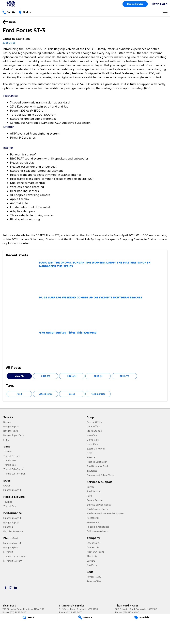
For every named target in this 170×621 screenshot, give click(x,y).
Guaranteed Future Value (100, 475)
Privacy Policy (94, 576)
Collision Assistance (97, 531)
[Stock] (28, 617)
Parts (89, 495)
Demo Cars (93, 439)
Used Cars (92, 444)
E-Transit (8, 551)
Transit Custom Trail (14, 473)
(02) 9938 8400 (18, 612)
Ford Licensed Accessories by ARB (105, 513)
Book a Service (135, 4)
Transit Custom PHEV (14, 556)
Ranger (7, 422)
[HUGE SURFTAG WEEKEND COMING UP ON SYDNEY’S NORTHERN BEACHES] (85, 311)
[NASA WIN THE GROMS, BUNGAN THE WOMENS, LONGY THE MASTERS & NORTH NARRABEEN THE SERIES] (85, 276)
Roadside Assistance (98, 526)
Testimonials (98, 394)
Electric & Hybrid (96, 448)
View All (19, 376)
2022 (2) (98, 376)
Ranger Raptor (11, 426)
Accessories (93, 517)
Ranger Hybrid (11, 430)
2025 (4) (45, 376)
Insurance (92, 470)
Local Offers (93, 426)
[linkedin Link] (15, 588)
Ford (19, 394)
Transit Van (9, 460)
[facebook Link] (5, 588)
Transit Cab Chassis (13, 469)
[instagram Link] (10, 588)
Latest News (45, 394)
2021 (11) (124, 376)
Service (91, 486)
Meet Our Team (95, 551)
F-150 (6, 439)
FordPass (92, 565)
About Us (92, 556)
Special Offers (94, 422)
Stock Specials (94, 430)
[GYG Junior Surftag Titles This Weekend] (85, 346)
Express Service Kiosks (99, 504)
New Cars (92, 435)
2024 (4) (71, 376)
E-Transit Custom (12, 560)
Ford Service (93, 491)
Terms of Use (94, 581)
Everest (7, 485)
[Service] (85, 617)
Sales (72, 394)
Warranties (93, 522)
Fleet (89, 453)
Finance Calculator (97, 461)
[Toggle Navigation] (165, 12)
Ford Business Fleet (97, 466)
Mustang (8, 526)
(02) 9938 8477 (74, 612)
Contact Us (93, 547)
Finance (91, 457)
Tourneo (7, 451)
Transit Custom (11, 456)
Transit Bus (9, 464)
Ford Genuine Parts (97, 509)
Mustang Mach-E (12, 490)
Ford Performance (13, 531)
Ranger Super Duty (13, 435)
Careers (91, 560)
